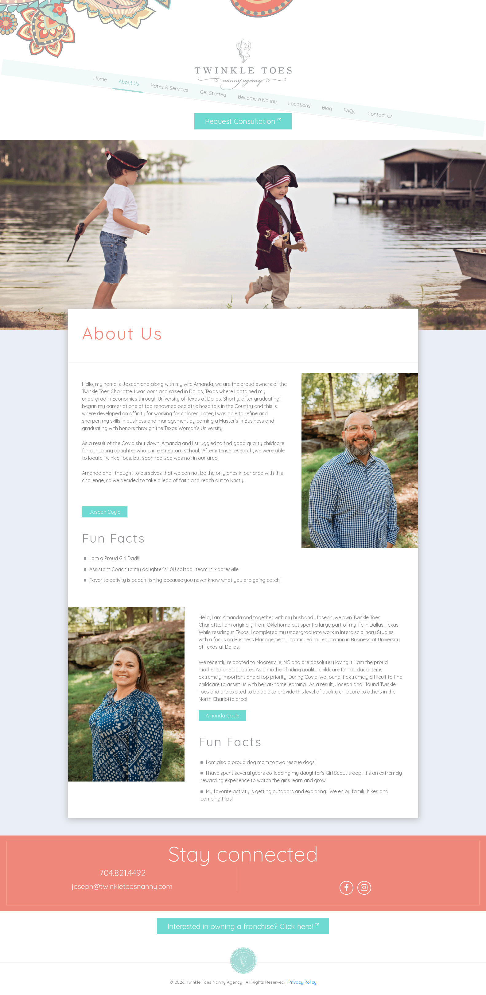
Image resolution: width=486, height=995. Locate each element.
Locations (300, 97)
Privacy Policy (303, 982)
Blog (328, 97)
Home (99, 97)
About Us (128, 97)
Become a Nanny (257, 97)
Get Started (213, 97)
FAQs (350, 97)
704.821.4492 (122, 872)
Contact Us (381, 97)
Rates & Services (169, 97)
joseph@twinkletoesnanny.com (122, 886)
